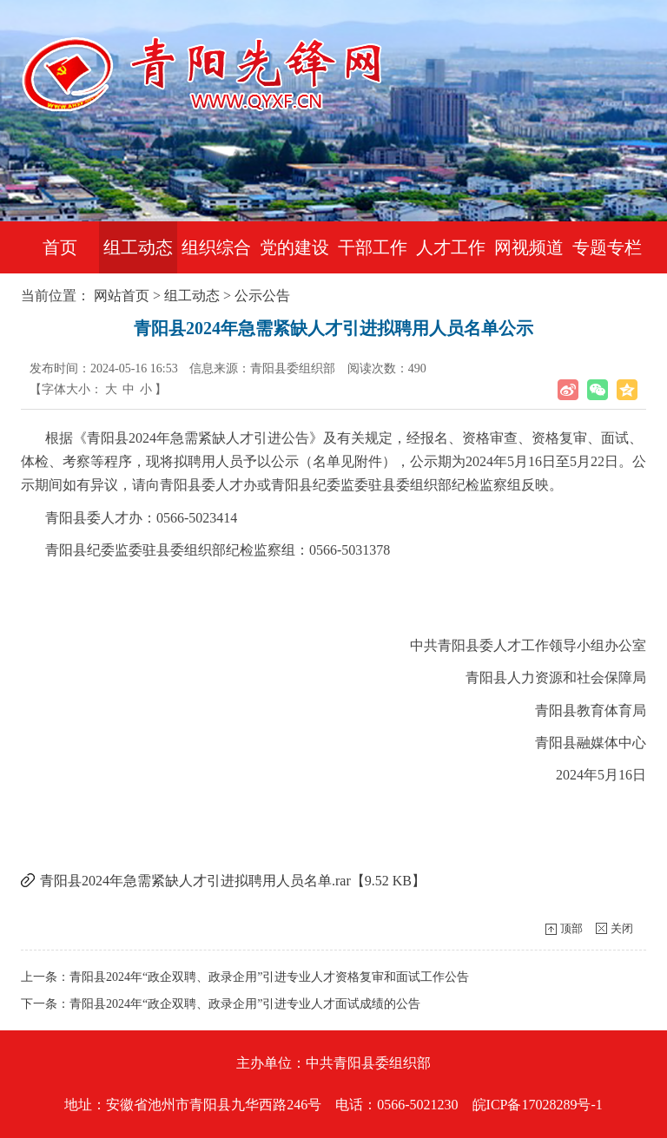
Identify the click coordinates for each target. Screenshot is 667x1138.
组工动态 (138, 247)
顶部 (571, 928)
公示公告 (262, 295)
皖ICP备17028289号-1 (537, 1104)
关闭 (622, 928)
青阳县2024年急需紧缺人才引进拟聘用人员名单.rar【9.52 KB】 (233, 880)
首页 (60, 247)
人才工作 (450, 247)
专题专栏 (607, 247)
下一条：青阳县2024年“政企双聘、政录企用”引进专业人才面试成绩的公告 (220, 1003)
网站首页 (121, 295)
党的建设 (294, 247)
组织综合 (216, 247)
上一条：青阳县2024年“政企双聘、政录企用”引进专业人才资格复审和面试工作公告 (245, 976)
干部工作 (372, 247)
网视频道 (529, 247)
